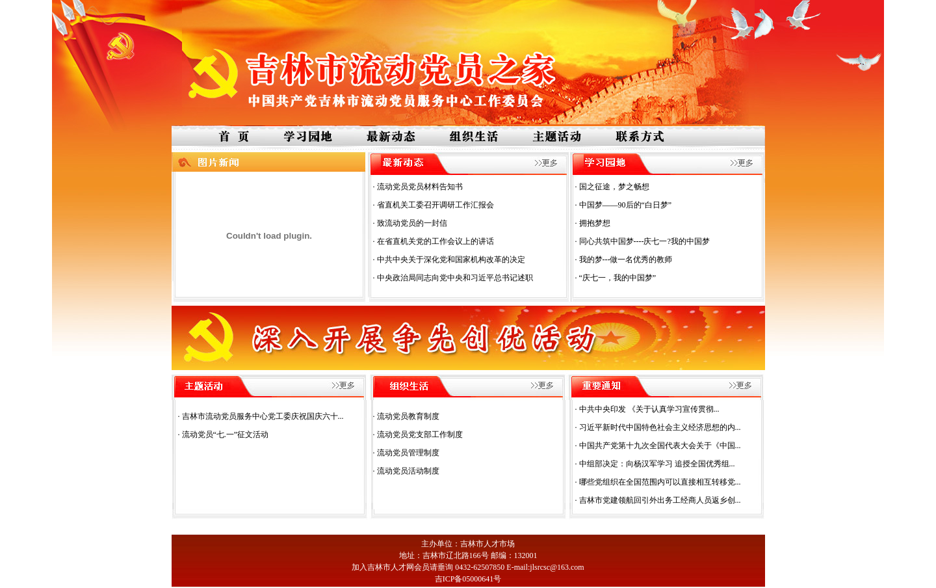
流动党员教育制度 (408, 416)
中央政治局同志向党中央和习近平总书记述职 (455, 277)
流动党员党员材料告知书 (420, 186)
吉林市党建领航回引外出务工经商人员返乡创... (660, 500)
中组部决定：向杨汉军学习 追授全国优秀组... (657, 463)
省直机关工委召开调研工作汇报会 (435, 204)
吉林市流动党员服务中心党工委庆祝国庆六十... (263, 416)
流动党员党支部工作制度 (420, 434)
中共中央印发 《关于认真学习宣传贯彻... (649, 409)
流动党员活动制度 (408, 470)
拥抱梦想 (594, 223)
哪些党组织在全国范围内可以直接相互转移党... (660, 482)
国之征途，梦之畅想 (614, 186)
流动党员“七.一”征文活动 (225, 434)
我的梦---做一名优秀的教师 (626, 259)
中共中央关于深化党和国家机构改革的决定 (451, 259)
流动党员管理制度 (408, 452)
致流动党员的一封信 (412, 223)
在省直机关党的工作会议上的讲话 (435, 241)
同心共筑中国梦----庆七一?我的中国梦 (644, 241)
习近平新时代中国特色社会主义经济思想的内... (660, 427)
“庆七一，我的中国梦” (617, 277)
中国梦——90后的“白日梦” (625, 204)
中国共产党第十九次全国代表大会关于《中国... (660, 445)
